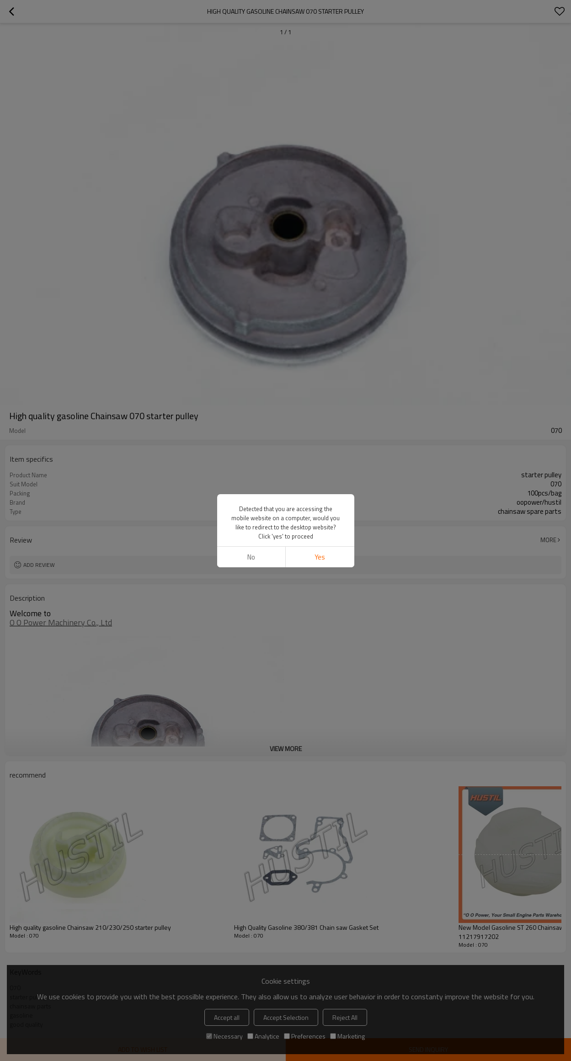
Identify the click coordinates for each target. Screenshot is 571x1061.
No (251, 557)
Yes (320, 557)
